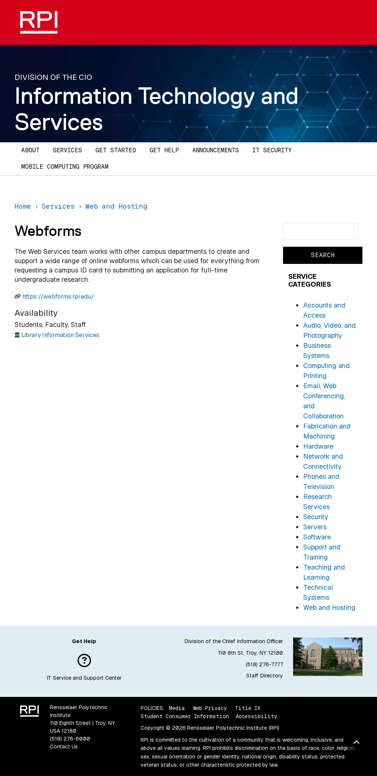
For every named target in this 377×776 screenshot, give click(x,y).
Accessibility (256, 716)
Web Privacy (210, 708)
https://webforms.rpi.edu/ (58, 296)
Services (67, 150)
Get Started (115, 150)
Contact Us (64, 746)
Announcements (215, 150)
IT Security (272, 150)
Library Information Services (60, 335)
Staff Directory (264, 675)
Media (177, 708)
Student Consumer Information (185, 716)
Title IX (247, 708)
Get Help (164, 150)
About (30, 150)
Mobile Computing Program (65, 167)
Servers (315, 527)
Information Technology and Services (157, 108)
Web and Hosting (329, 607)
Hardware (318, 446)
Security (315, 516)
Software (317, 537)
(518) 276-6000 (70, 738)
